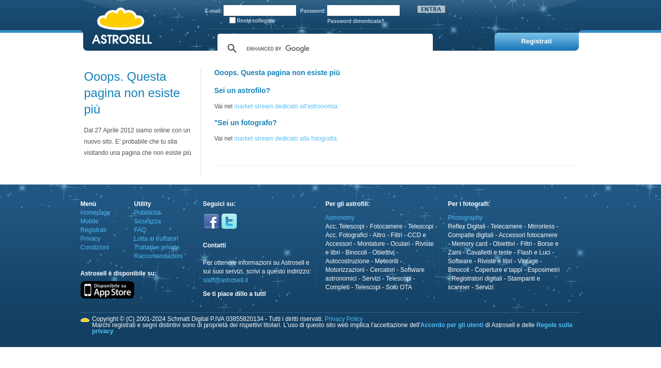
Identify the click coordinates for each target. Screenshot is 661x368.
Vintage (528, 261)
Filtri (397, 235)
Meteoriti (386, 261)
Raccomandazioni (158, 256)
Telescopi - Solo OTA (383, 287)
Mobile (90, 221)
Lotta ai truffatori (156, 238)
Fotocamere (386, 226)
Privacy (91, 238)
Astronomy (340, 217)
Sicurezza (147, 221)
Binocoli (356, 252)
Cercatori (382, 269)
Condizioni (95, 247)
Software (460, 261)
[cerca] (324, 48)
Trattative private (157, 247)
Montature (371, 243)
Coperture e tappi (498, 269)
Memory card (469, 243)
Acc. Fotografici (347, 235)
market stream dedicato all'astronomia (285, 106)
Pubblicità (147, 212)
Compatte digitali (471, 235)
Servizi (371, 278)
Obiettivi (384, 252)
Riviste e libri (495, 261)
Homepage (96, 212)
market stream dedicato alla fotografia (285, 138)
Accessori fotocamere (528, 235)
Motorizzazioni (345, 269)
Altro (379, 235)
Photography (465, 217)
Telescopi (420, 226)
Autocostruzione (348, 261)
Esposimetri (544, 269)
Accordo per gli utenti (451, 325)
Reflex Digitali (466, 226)
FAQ (140, 230)
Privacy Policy (344, 319)
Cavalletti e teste (489, 252)
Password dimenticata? (355, 21)
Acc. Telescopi (345, 226)
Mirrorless (541, 226)
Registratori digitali (477, 278)
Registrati (94, 230)
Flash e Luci (534, 252)
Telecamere (506, 226)
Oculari (400, 243)
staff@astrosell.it (226, 280)
